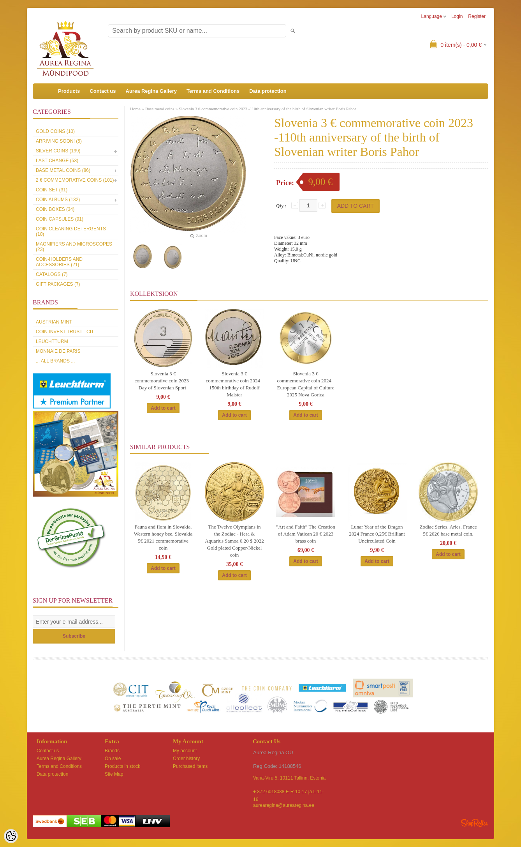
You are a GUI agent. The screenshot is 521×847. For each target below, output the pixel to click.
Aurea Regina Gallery (151, 91)
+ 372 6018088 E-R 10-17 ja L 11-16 (288, 792)
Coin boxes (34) (55, 209)
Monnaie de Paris (58, 351)
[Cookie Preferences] (11, 836)
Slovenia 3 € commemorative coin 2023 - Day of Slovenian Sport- (163, 381)
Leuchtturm (52, 341)
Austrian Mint (54, 322)
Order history (186, 758)
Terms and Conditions (213, 91)
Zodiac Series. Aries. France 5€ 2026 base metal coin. (448, 530)
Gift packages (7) (58, 284)
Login (457, 16)
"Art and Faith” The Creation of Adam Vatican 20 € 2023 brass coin (305, 534)
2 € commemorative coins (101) (75, 180)
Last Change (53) (57, 160)
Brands (112, 750)
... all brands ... (55, 361)
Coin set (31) (51, 190)
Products (69, 91)
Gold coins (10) (55, 131)
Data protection (267, 91)
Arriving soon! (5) (59, 141)
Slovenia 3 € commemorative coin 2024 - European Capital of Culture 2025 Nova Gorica (305, 384)
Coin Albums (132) (58, 199)
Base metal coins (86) (63, 170)
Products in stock (122, 766)
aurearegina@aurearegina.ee (283, 805)
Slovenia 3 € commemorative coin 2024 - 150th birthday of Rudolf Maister (234, 384)
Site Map (114, 774)
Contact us (103, 91)
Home (135, 108)
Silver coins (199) (58, 151)
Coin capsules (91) (59, 219)
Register (477, 16)
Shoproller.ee (474, 823)
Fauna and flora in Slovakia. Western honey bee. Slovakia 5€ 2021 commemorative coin (163, 537)
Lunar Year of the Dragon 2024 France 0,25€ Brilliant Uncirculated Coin (377, 534)
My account (185, 750)
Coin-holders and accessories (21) (59, 261)
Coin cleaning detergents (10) (71, 231)
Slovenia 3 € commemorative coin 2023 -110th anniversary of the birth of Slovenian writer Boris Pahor (267, 108)
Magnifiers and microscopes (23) (74, 246)
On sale (113, 758)
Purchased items (190, 766)
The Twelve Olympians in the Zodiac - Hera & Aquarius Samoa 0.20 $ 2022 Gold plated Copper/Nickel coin (234, 541)
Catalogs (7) (52, 274)
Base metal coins (159, 108)
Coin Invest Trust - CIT (65, 331)
